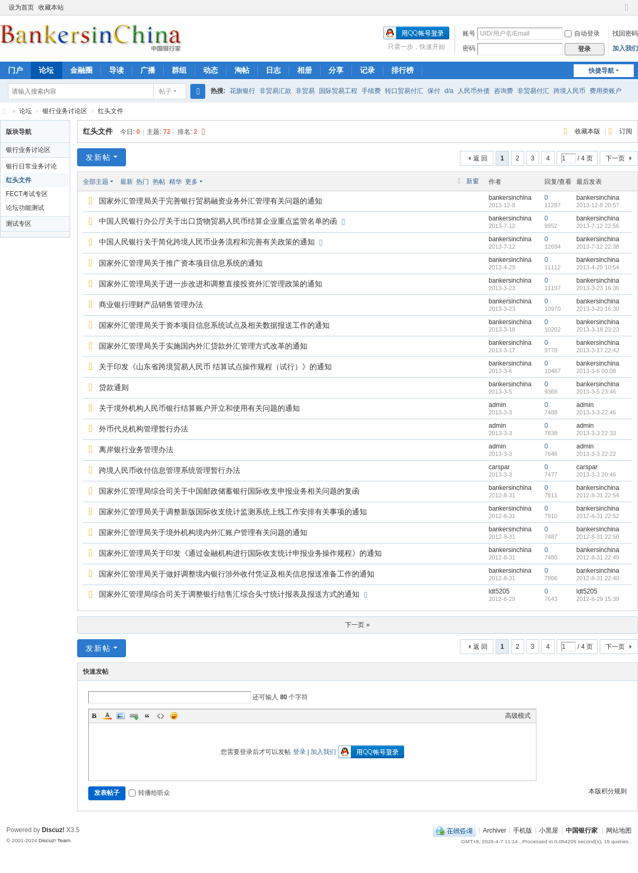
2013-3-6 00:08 (596, 371)
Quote (147, 715)
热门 (142, 181)
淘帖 (241, 70)
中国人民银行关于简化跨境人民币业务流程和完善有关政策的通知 (207, 242)
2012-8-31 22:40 (597, 578)
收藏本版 (588, 131)
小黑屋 (548, 830)
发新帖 (98, 157)
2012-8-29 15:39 (597, 599)
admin (497, 405)
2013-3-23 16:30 (597, 309)
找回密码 (625, 33)
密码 (469, 48)
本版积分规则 (608, 791)
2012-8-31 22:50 (597, 536)
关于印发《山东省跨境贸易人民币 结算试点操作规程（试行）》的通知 (215, 366)
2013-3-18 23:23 (597, 329)
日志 (273, 70)
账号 (469, 33)
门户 (15, 70)
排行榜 (402, 70)
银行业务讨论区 (65, 111)
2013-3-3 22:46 (596, 412)
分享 (336, 70)
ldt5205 (499, 591)
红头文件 (110, 111)
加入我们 (625, 48)
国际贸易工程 (338, 91)
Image (120, 715)
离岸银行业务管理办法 (136, 449)
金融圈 (81, 70)
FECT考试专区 (27, 194)
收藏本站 (51, 7)
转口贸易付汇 (404, 91)
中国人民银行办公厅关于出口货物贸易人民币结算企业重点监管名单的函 (218, 221)
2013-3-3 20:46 (596, 474)
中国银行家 (582, 830)
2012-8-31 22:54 (597, 495)
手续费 (371, 91)
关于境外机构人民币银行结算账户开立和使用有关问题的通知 (199, 408)
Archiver (494, 830)
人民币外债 (474, 91)
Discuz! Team (54, 840)
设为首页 (21, 7)
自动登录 (582, 33)
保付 (433, 91)
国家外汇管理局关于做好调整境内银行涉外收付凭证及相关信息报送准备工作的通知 (236, 574)
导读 (116, 70)
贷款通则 (114, 387)
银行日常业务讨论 (31, 166)
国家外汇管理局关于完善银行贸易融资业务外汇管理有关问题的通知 (210, 201)
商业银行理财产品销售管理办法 (151, 304)
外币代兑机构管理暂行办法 (143, 429)
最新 (126, 181)
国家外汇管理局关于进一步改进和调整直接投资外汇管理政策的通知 (210, 283)
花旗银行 (242, 91)
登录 (299, 752)
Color (107, 715)
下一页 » (357, 625)
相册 (304, 70)
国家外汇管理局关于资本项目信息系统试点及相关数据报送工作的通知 (214, 325)
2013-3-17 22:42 (597, 350)
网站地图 (619, 830)
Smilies (174, 715)
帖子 (165, 91)
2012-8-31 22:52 (597, 516)
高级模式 (518, 715)
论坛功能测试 (25, 207)
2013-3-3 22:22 (596, 454)
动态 (210, 70)
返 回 (480, 158)
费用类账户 (606, 91)
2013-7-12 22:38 (597, 246)
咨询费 (503, 91)
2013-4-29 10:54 (597, 267)
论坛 (46, 70)
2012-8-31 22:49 (597, 557)
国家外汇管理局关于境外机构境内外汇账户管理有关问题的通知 (203, 532)
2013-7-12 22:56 (597, 226)
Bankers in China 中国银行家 (4, 111)
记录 (367, 70)
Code (160, 715)
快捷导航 (601, 70)
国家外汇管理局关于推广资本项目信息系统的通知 (181, 263)
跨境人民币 (569, 91)
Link (134, 715)
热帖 (159, 181)
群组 (179, 70)
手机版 (522, 830)
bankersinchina (510, 197)
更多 (191, 181)
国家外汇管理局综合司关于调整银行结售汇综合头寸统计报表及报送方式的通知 (229, 594)
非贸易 (305, 91)
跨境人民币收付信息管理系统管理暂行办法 (169, 470)
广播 (147, 70)
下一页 (615, 158)
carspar (499, 467)
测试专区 (18, 223)
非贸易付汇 (533, 91)
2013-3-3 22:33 (596, 433)
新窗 (472, 181)
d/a (449, 91)
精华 (175, 181)
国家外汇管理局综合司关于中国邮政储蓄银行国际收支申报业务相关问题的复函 (229, 491)
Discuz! (53, 830)
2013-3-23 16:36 (597, 288)
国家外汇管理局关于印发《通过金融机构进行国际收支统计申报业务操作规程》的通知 (240, 553)
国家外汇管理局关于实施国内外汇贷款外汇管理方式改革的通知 (203, 346)
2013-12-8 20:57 (597, 205)
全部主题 (95, 181)
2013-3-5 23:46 (596, 391)
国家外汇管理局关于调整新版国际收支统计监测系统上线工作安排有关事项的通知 (233, 511)
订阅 (625, 131)
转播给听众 (149, 792)
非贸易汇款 (275, 91)
